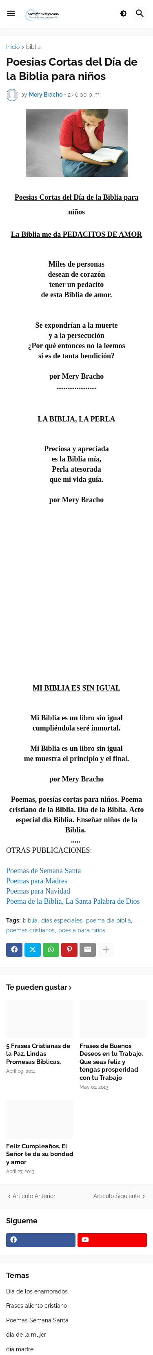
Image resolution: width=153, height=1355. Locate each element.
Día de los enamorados (37, 1291)
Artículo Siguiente (116, 1196)
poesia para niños (81, 930)
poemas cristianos (30, 930)
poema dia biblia (108, 920)
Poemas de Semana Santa (43, 871)
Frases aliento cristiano (36, 1305)
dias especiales (61, 920)
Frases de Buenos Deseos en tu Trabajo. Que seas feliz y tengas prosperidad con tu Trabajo (111, 1061)
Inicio (13, 47)
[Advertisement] (76, 591)
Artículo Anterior (34, 1196)
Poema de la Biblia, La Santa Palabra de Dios (73, 901)
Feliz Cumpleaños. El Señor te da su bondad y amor (39, 1154)
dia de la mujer (26, 1334)
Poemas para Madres (36, 881)
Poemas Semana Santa (37, 1320)
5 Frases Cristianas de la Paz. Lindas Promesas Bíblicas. (38, 1054)
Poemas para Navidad (38, 891)
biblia (33, 47)
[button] (11, 14)
